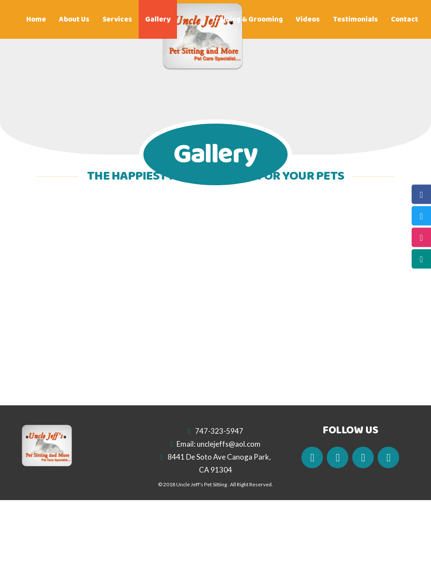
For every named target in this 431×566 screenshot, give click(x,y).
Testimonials (355, 19)
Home (36, 19)
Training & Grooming (247, 19)
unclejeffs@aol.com (228, 443)
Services (117, 19)
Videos (308, 19)
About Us (74, 19)
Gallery (158, 19)
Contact (404, 19)
